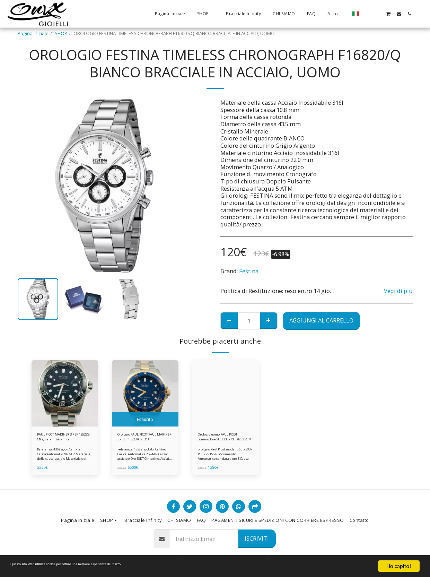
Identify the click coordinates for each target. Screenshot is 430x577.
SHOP (61, 33)
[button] (367, 13)
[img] (65, 393)
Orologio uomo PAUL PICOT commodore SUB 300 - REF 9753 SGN (222, 439)
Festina (248, 271)
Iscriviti (257, 538)
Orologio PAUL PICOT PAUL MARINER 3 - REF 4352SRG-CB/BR (140, 439)
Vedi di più (398, 291)
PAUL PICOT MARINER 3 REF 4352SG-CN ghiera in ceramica (63, 439)
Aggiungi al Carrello (321, 320)
